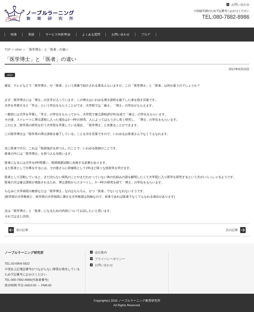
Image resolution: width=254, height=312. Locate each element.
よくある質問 (91, 34)
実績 (31, 34)
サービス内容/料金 (58, 34)
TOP (8, 49)
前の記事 (22, 230)
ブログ (145, 34)
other (18, 49)
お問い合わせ (121, 34)
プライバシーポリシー (110, 259)
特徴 (14, 34)
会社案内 (101, 252)
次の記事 (232, 230)
